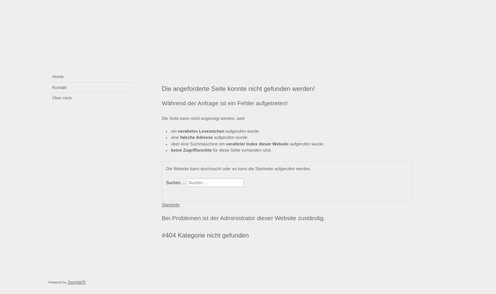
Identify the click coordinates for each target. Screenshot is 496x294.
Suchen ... (175, 182)
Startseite (170, 204)
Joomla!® (76, 282)
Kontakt (59, 87)
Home (58, 76)
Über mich (62, 98)
